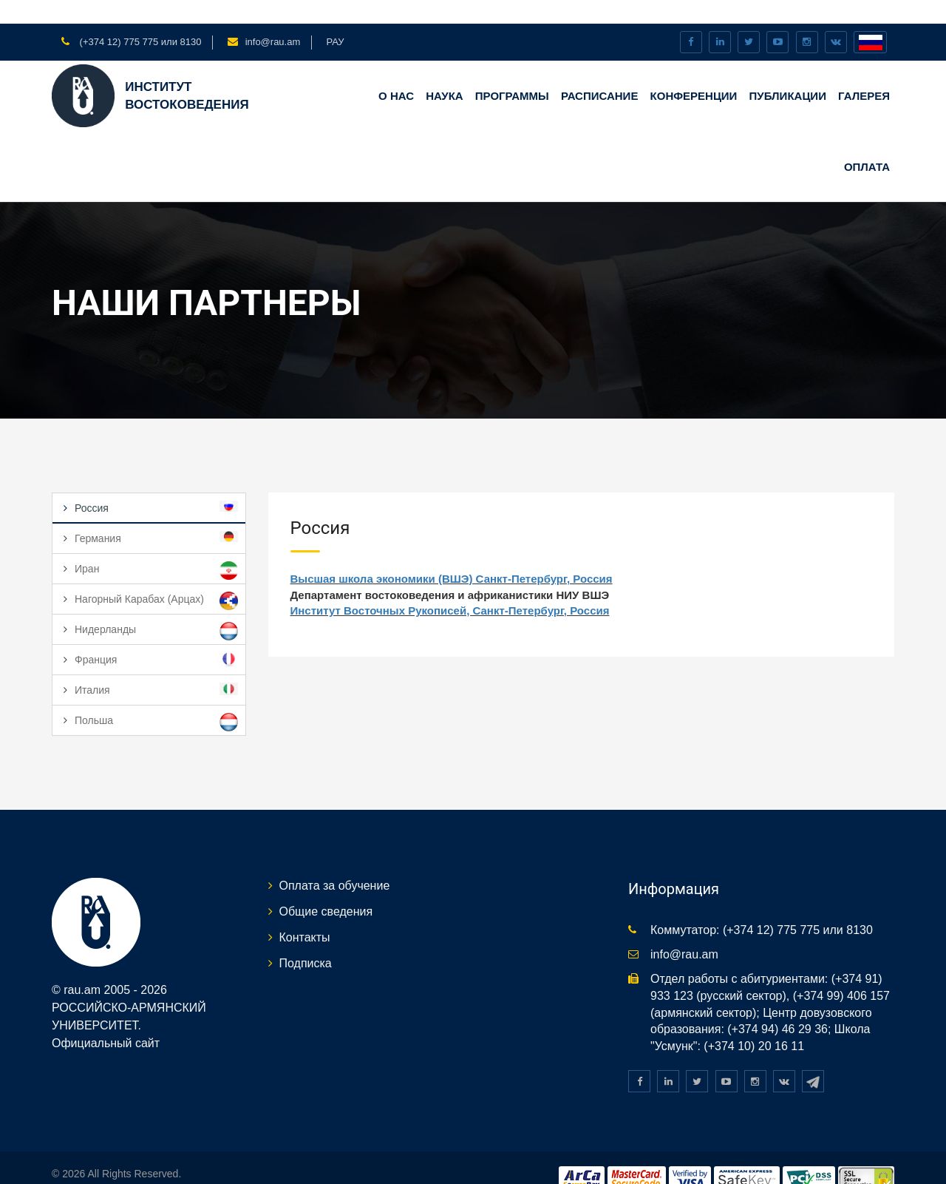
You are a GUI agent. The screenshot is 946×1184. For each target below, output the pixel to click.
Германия (156, 514)
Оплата (867, 142)
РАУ (335, 18)
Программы (512, 72)
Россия (156, 483)
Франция (156, 636)
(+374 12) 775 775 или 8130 (139, 18)
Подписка (305, 939)
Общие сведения (326, 888)
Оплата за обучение (334, 862)
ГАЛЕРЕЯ (864, 72)
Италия (156, 665)
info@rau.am (273, 18)
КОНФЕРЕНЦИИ (694, 72)
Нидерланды (156, 607)
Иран (156, 547)
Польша (156, 698)
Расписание (599, 72)
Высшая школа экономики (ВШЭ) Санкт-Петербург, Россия (451, 555)
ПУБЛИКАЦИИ (787, 72)
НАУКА (444, 72)
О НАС (396, 72)
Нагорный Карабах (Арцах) (156, 577)
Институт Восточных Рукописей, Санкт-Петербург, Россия (450, 587)
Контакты (304, 913)
